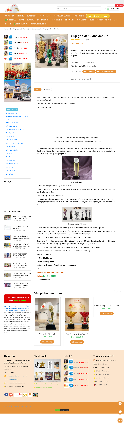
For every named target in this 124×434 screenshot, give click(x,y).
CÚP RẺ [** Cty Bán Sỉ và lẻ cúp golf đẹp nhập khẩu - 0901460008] (21, 20)
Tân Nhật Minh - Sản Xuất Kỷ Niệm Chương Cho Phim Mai (21, 246)
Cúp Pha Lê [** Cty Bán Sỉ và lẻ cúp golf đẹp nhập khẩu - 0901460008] (10, 136)
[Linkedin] (85, 79)
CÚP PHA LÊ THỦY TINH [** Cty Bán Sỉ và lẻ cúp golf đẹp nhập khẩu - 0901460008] (61, 16)
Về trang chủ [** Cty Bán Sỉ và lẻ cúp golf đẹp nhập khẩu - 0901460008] (50, 265)
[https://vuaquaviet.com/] (30, 395)
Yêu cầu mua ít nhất (78, 66)
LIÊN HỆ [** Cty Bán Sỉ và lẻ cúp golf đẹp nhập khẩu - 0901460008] (8, 24)
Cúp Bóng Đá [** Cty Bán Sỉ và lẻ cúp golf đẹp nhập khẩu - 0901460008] (10, 147)
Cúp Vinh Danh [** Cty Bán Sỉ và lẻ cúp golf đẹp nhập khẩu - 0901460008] (11, 126)
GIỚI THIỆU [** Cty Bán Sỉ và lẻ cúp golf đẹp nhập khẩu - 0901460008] (20, 16)
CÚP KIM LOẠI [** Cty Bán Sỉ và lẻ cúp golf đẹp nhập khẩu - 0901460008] (31, 16)
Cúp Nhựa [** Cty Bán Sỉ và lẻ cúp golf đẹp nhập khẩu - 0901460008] (9, 167)
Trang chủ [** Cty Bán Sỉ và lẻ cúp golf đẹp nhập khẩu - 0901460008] (9, 16)
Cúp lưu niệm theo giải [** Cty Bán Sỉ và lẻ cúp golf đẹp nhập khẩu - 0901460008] (21, 29)
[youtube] (11, 395)
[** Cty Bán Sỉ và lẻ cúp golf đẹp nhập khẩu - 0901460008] (119, 5)
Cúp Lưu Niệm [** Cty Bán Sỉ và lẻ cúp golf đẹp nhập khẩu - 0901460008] (11, 133)
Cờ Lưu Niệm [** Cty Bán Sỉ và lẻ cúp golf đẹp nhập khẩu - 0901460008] (10, 171)
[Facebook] (79, 79)
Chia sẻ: (74, 79)
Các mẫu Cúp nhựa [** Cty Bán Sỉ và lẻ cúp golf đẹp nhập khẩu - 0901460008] (46, 261)
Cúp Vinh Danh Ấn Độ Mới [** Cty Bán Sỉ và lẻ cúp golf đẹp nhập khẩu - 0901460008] (15, 129)
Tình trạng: (75, 62)
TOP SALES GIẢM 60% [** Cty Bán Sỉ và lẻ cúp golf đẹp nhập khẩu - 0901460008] (38, 24)
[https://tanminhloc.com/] (25, 395)
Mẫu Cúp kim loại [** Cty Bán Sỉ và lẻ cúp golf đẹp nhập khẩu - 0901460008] (46, 258)
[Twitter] (82, 79)
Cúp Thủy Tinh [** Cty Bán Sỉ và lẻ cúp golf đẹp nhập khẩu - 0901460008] (11, 140)
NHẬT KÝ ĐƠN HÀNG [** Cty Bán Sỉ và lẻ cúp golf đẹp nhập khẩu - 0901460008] (104, 20)
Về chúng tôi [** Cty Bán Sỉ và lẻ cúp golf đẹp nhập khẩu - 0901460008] (71, 265)
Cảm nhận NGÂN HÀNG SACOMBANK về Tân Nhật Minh (21, 238)
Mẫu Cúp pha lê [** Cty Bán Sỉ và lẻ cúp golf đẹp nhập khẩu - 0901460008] (45, 254)
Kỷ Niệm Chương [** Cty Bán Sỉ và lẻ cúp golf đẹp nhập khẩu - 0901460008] (12, 113)
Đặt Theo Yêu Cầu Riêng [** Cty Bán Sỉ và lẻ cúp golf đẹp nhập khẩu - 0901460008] (106, 71)
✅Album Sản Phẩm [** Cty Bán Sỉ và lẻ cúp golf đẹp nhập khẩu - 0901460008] (21, 24)
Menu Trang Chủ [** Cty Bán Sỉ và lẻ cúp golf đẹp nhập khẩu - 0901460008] (12, 109)
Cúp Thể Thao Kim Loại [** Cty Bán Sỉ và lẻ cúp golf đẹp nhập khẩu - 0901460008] (14, 143)
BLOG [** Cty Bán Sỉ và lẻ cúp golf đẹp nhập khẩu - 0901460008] (92, 20)
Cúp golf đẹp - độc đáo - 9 (77, 334)
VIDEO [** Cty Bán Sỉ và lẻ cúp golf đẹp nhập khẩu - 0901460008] (116, 20)
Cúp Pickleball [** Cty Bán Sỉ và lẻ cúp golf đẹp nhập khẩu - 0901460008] (12, 150)
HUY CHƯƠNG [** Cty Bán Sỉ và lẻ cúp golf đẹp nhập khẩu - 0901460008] (57, 20)
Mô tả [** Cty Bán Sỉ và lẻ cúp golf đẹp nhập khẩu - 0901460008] (37, 89)
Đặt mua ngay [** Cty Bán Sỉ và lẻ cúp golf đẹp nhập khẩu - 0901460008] (89, 71)
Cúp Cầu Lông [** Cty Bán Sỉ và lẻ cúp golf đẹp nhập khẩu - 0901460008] (11, 160)
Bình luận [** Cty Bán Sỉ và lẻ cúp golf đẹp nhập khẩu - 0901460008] (47, 89)
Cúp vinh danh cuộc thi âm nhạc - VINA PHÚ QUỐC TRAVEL (22, 275)
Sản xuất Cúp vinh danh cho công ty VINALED (20, 264)
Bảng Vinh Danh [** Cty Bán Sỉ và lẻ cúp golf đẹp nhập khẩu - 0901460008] (12, 123)
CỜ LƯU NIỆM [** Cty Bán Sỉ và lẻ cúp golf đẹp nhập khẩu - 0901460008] (69, 20)
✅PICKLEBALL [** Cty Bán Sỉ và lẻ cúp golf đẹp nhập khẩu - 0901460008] (10, 20)
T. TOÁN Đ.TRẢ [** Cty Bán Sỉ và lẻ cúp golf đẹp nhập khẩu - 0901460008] (82, 20)
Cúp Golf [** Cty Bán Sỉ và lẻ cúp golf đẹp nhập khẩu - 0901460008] (9, 154)
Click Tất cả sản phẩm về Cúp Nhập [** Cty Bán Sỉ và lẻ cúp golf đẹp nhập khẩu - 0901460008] (76, 251)
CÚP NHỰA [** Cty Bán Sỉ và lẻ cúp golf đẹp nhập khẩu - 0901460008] (30, 20)
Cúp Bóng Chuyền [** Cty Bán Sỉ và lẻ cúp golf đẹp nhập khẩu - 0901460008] (12, 164)
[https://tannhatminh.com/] (18, 395)
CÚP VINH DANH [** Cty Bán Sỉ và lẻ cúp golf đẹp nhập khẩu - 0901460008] (45, 16)
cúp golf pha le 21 (47, 334)
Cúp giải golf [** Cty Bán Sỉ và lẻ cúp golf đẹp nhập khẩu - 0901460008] (36, 29)
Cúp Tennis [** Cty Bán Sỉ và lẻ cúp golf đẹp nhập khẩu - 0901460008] (10, 157)
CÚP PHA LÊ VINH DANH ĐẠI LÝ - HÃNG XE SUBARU (21, 255)
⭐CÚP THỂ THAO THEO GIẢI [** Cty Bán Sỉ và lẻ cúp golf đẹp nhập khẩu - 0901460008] (97, 16)
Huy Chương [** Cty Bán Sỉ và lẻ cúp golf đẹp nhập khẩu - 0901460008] (10, 174)
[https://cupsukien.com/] (35, 395)
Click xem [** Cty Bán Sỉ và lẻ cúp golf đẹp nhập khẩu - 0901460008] (97, 141)
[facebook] (6, 395)
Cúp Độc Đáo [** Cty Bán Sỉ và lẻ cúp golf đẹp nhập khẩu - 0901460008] (79, 16)
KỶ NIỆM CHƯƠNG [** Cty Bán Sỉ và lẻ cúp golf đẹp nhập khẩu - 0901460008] (43, 20)
